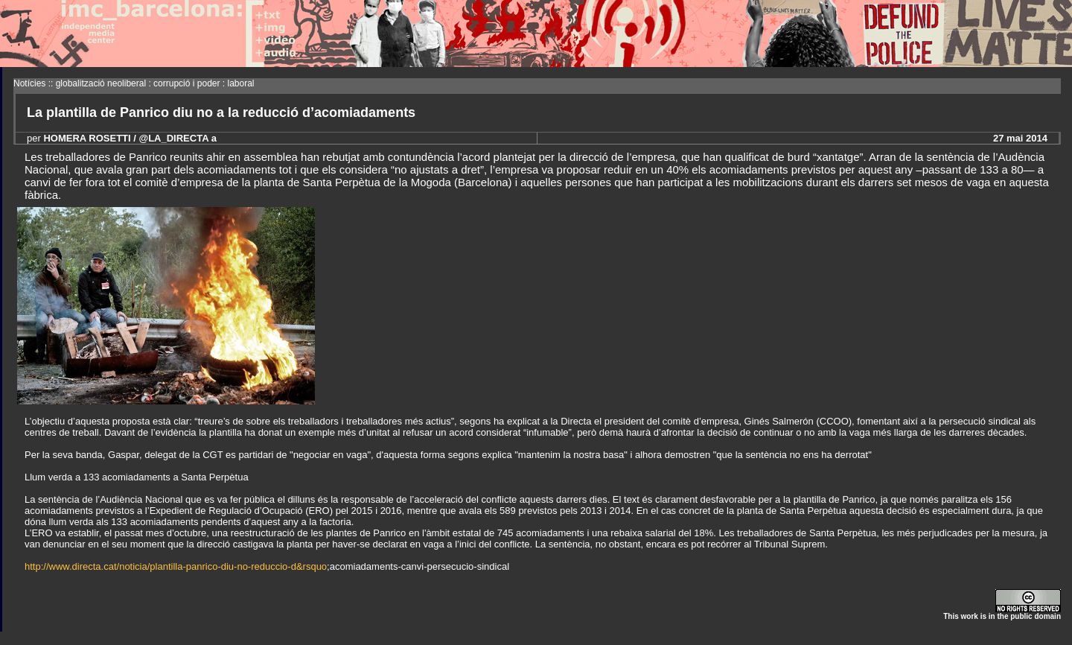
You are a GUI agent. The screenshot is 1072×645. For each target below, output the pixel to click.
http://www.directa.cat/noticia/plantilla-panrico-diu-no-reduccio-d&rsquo (176, 566)
